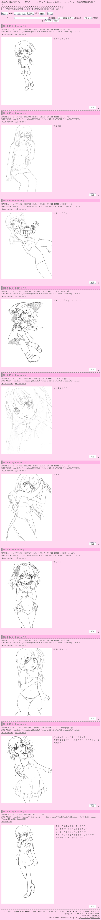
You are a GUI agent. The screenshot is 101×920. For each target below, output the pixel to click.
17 (80, 911)
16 (76, 911)
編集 (46, 9)
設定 (58, 9)
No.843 (15, 637)
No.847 (15, 200)
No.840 (15, 811)
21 (94, 911)
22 (98, 911)
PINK (97, 913)
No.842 (15, 549)
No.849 (15, 26)
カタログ (28, 9)
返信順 (19, 9)
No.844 (15, 462)
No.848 (15, 113)
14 (69, 911)
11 (58, 911)
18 (83, 911)
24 (67, 913)
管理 (52, 9)
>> (19, 911)
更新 (12, 9)
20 (91, 911)
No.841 (15, 724)
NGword (96, 916)
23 (63, 913)
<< (9, 911)
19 (87, 911)
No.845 (15, 375)
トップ (5, 9)
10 (55, 911)
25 (71, 913)
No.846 (15, 288)
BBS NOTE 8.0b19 (85, 913)
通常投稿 (38, 9)
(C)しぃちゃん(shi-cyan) (89, 918)
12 (62, 911)
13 (65, 911)
